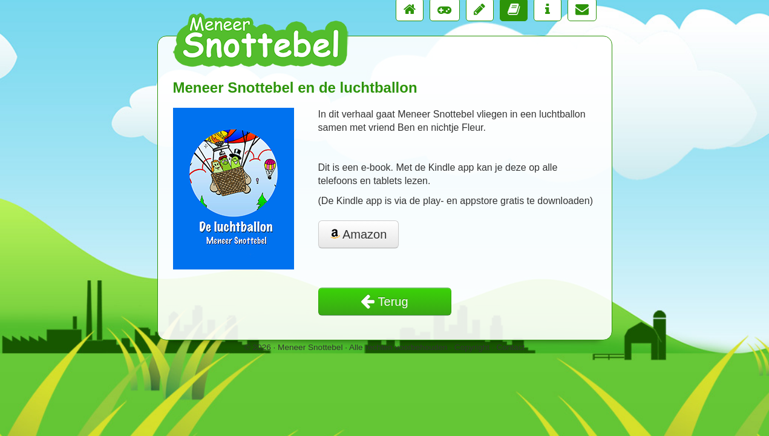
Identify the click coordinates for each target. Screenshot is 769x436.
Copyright (471, 347)
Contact (510, 347)
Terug (384, 301)
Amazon (358, 234)
